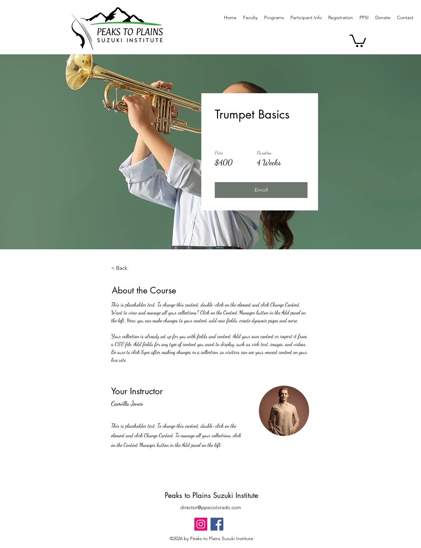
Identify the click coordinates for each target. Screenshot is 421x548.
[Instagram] (200, 524)
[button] (274, 17)
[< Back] (129, 268)
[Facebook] (216, 524)
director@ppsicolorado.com (210, 507)
